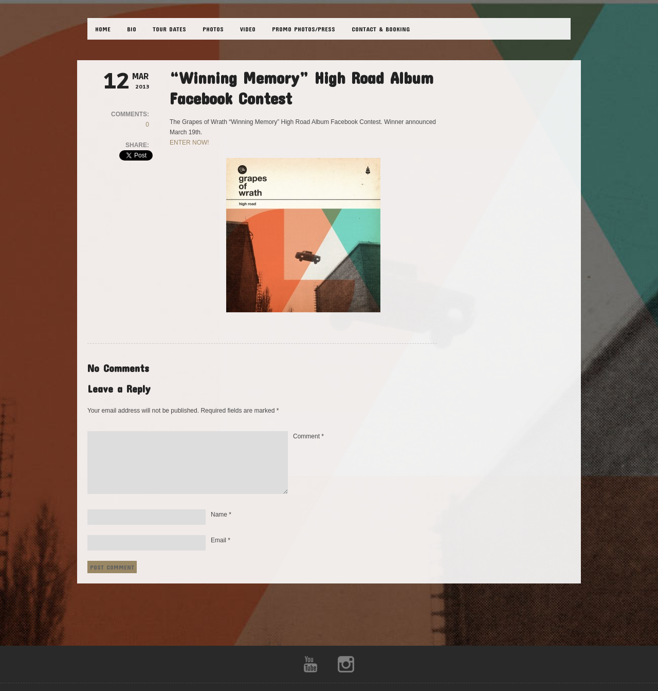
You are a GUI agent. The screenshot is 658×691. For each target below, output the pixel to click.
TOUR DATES (169, 28)
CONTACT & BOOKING (381, 28)
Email (220, 540)
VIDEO (247, 28)
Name (221, 514)
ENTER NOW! (189, 142)
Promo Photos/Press (303, 28)
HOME (103, 28)
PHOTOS (213, 28)
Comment (308, 436)
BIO (131, 28)
